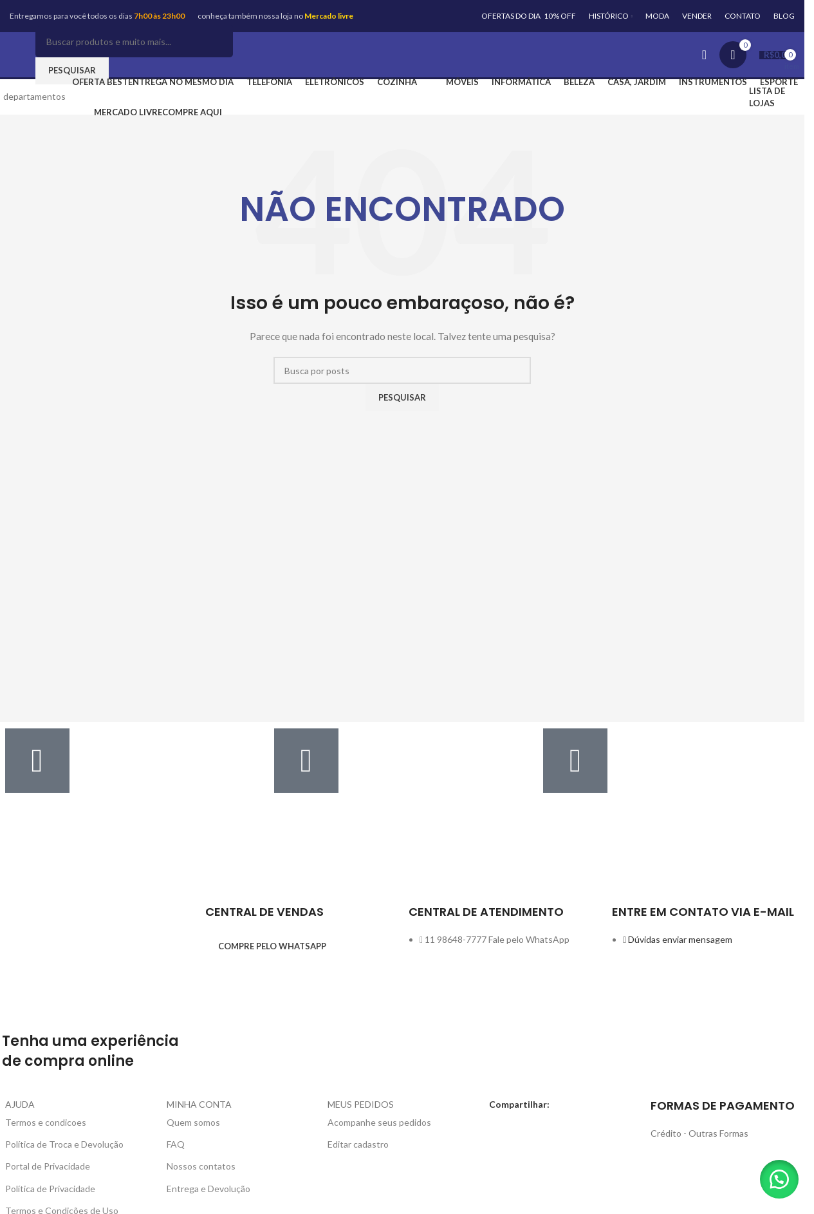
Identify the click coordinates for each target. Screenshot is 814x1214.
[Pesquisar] (134, 41)
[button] (775, 1175)
